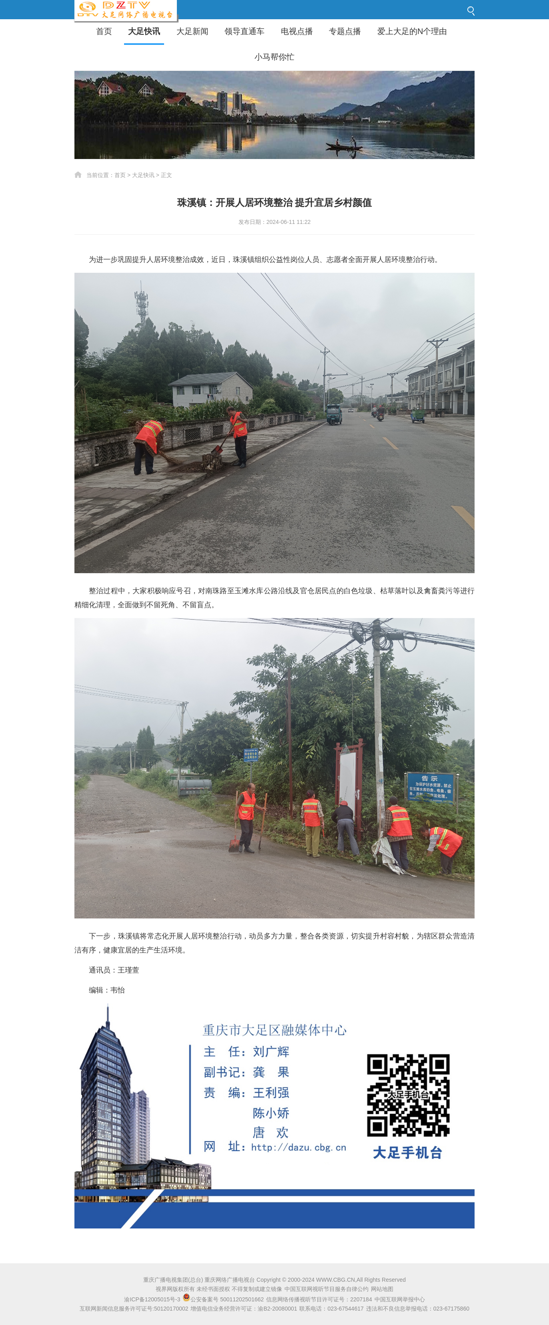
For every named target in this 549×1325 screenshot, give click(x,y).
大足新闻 (192, 31)
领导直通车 (244, 31)
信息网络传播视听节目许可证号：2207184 (319, 1299)
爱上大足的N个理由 (412, 31)
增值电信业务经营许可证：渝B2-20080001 (243, 1308)
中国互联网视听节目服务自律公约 (327, 1289)
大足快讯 (144, 31)
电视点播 (297, 31)
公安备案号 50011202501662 (223, 1299)
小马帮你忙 (274, 56)
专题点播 (345, 31)
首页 (104, 31)
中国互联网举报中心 (400, 1299)
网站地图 (382, 1289)
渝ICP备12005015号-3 (152, 1299)
